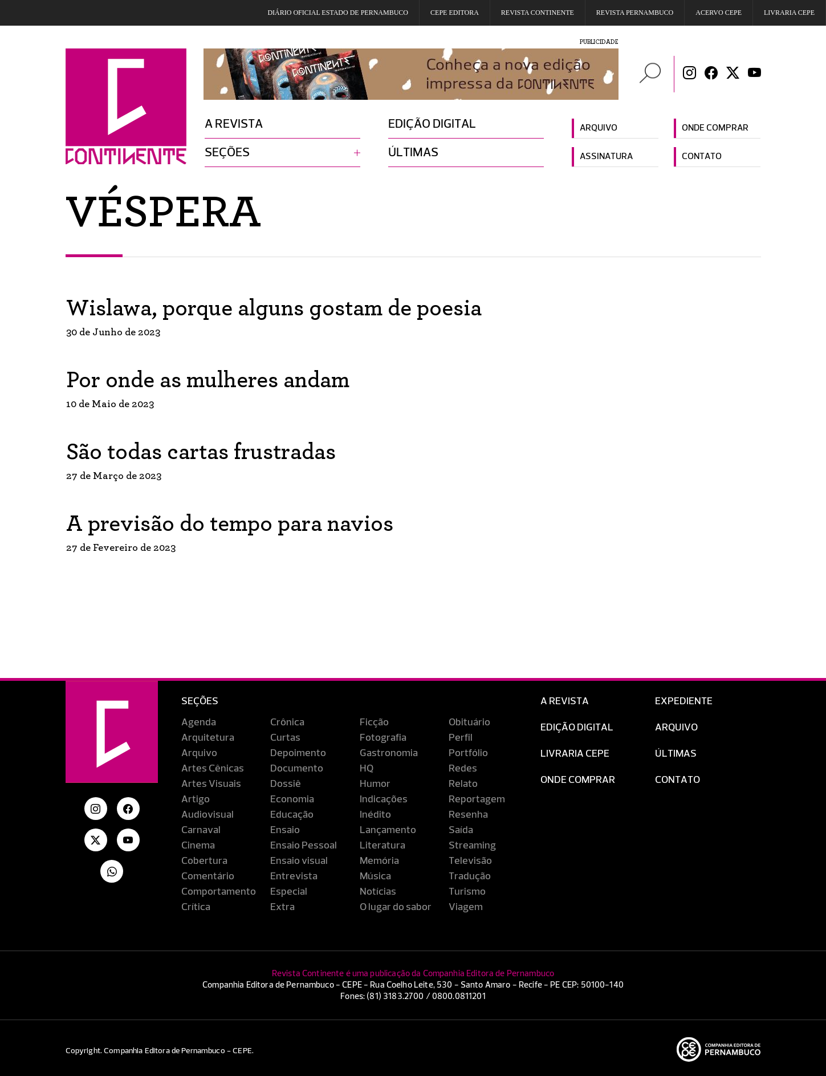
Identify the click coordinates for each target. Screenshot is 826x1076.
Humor (375, 784)
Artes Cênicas (212, 769)
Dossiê (285, 784)
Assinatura (606, 156)
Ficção (374, 722)
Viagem (466, 907)
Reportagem (477, 799)
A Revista (564, 701)
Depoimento (298, 753)
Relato (463, 784)
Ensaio (285, 830)
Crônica (287, 722)
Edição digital (432, 124)
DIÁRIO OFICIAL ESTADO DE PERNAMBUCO (337, 13)
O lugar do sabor (396, 907)
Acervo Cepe (718, 13)
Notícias (378, 892)
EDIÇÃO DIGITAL (576, 727)
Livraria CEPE (789, 13)
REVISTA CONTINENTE (537, 13)
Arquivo (598, 128)
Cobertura (204, 861)
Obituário (469, 722)
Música (375, 876)
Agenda (198, 722)
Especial (288, 892)
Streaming (472, 846)
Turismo (467, 892)
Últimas (413, 153)
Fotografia (383, 738)
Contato (702, 156)
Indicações (384, 799)
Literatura (382, 846)
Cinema (198, 846)
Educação (292, 815)
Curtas (285, 738)
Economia (292, 799)
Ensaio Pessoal (303, 846)
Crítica (195, 907)
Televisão (470, 861)
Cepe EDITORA (454, 13)
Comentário (207, 876)
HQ (366, 769)
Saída (461, 830)
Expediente (684, 701)
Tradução (470, 876)
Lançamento (388, 830)
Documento (296, 769)
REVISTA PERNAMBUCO (634, 13)
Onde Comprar (577, 780)
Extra (282, 907)
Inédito (375, 815)
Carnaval (201, 830)
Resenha (468, 815)
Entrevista (294, 876)
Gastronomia (389, 753)
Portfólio (468, 753)
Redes (463, 769)
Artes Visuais (211, 784)
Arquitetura (207, 738)
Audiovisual (207, 815)
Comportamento (218, 892)
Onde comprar (715, 128)
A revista (234, 124)
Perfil (461, 738)
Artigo (195, 799)
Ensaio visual (299, 861)
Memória (379, 861)
